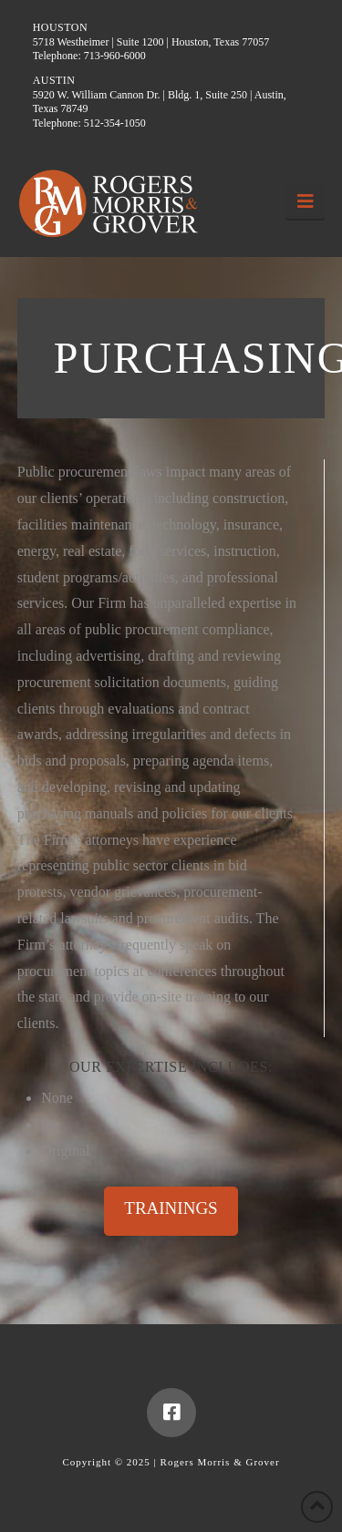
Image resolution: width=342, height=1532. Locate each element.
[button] (305, 201)
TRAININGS (170, 1208)
